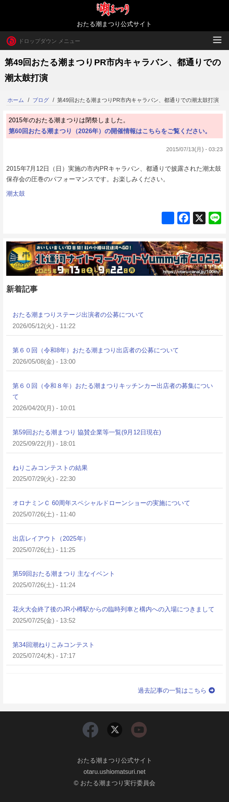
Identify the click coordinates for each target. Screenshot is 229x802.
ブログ (40, 100)
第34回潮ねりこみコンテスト (54, 644)
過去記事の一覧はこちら (177, 690)
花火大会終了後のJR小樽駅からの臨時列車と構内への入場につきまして (114, 609)
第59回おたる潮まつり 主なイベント (64, 573)
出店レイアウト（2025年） (51, 538)
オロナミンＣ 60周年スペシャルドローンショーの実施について (101, 503)
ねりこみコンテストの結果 (50, 467)
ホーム (15, 100)
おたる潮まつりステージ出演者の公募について (78, 314)
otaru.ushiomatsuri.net (114, 771)
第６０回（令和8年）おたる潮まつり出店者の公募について (96, 350)
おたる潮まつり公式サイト (114, 760)
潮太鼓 (15, 193)
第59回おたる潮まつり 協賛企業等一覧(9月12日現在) (87, 432)
